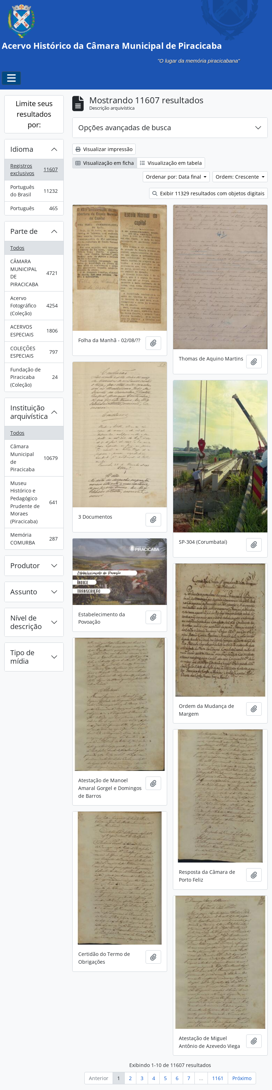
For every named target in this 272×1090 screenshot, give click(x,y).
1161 (217, 1078)
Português (34, 209)
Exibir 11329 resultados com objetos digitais (208, 193)
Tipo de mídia (22, 657)
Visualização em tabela (171, 163)
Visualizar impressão (103, 149)
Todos (17, 247)
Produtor (25, 565)
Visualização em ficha (104, 163)
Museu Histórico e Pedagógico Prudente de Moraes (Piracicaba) (34, 502)
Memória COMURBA (34, 538)
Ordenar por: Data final (174, 176)
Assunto (23, 591)
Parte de (24, 231)
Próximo (241, 1078)
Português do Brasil (34, 191)
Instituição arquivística (29, 412)
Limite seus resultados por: (34, 114)
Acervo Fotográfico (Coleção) (34, 306)
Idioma (21, 149)
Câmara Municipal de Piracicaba (34, 458)
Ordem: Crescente (238, 176)
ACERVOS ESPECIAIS (34, 330)
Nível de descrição (26, 622)
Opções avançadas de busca (124, 127)
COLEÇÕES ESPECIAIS (34, 352)
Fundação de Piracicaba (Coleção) (34, 377)
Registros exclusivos (34, 169)
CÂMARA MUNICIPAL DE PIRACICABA (34, 273)
